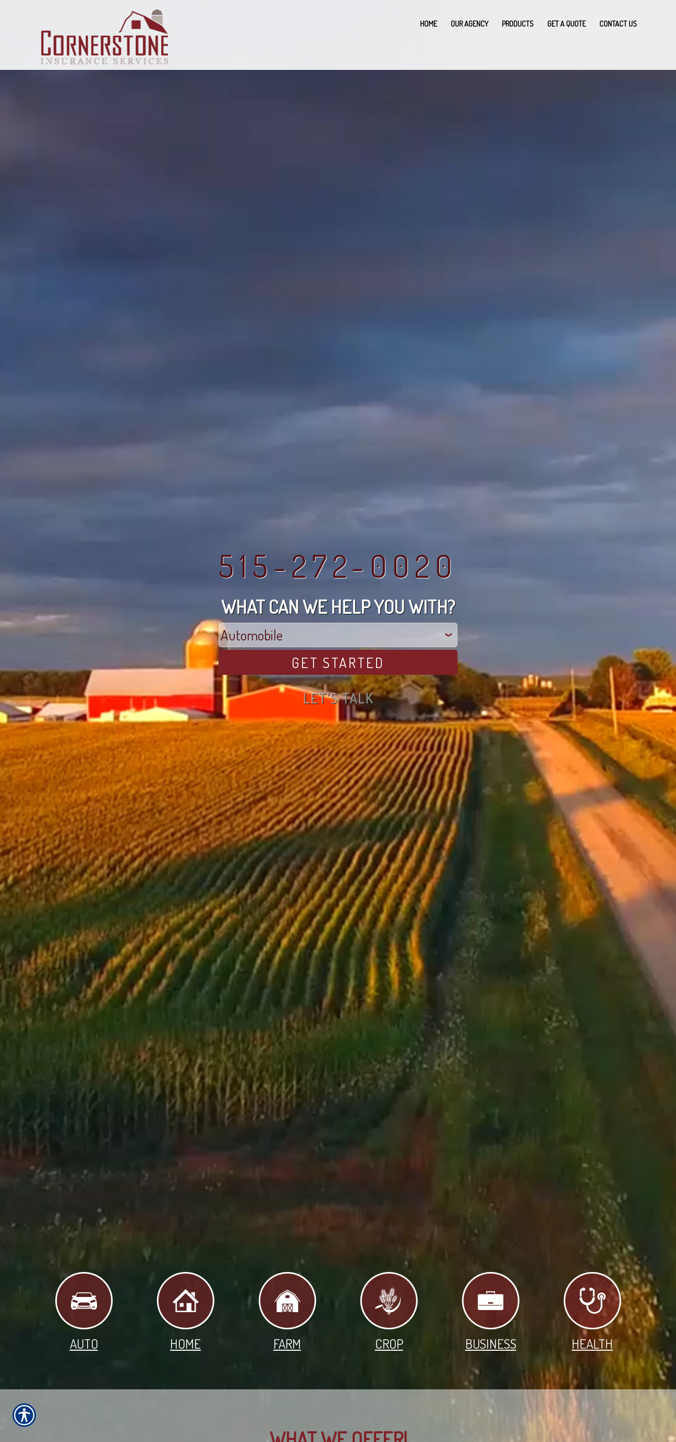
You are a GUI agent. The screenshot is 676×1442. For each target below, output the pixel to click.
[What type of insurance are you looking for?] (338, 635)
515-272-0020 (338, 565)
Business (491, 1312)
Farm (287, 1312)
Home (185, 1312)
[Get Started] (338, 662)
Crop (389, 1312)
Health (592, 1312)
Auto (84, 1312)
